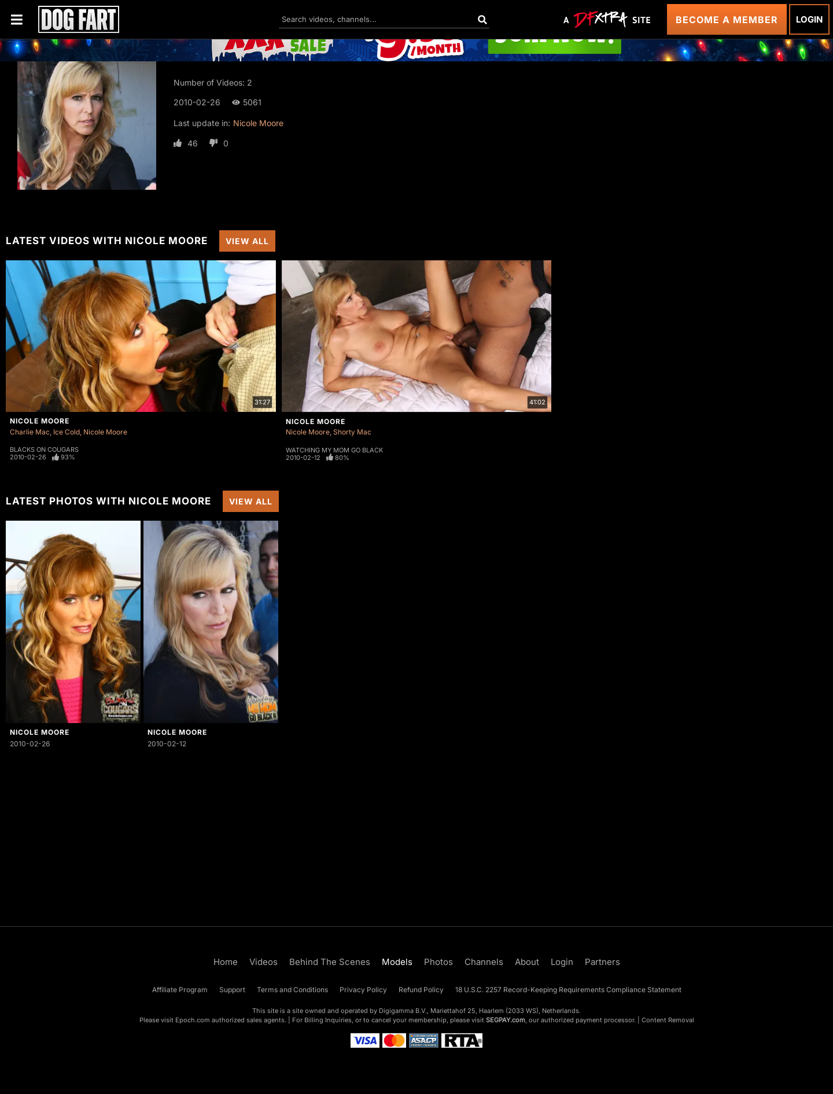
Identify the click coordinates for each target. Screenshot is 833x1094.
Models (397, 961)
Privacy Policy (363, 989)
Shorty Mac (352, 432)
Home (225, 961)
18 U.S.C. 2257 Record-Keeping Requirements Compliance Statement (568, 989)
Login (809, 19)
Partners (602, 961)
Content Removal (668, 1020)
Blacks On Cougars (44, 449)
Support (232, 989)
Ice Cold (66, 432)
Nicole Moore (258, 123)
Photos (438, 961)
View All (247, 241)
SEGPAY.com (505, 1020)
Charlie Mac (30, 432)
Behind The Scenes (329, 961)
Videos (263, 961)
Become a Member (727, 19)
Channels (484, 961)
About (527, 961)
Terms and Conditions (292, 989)
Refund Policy (421, 989)
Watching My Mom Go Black (334, 450)
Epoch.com (192, 1020)
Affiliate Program (180, 989)
